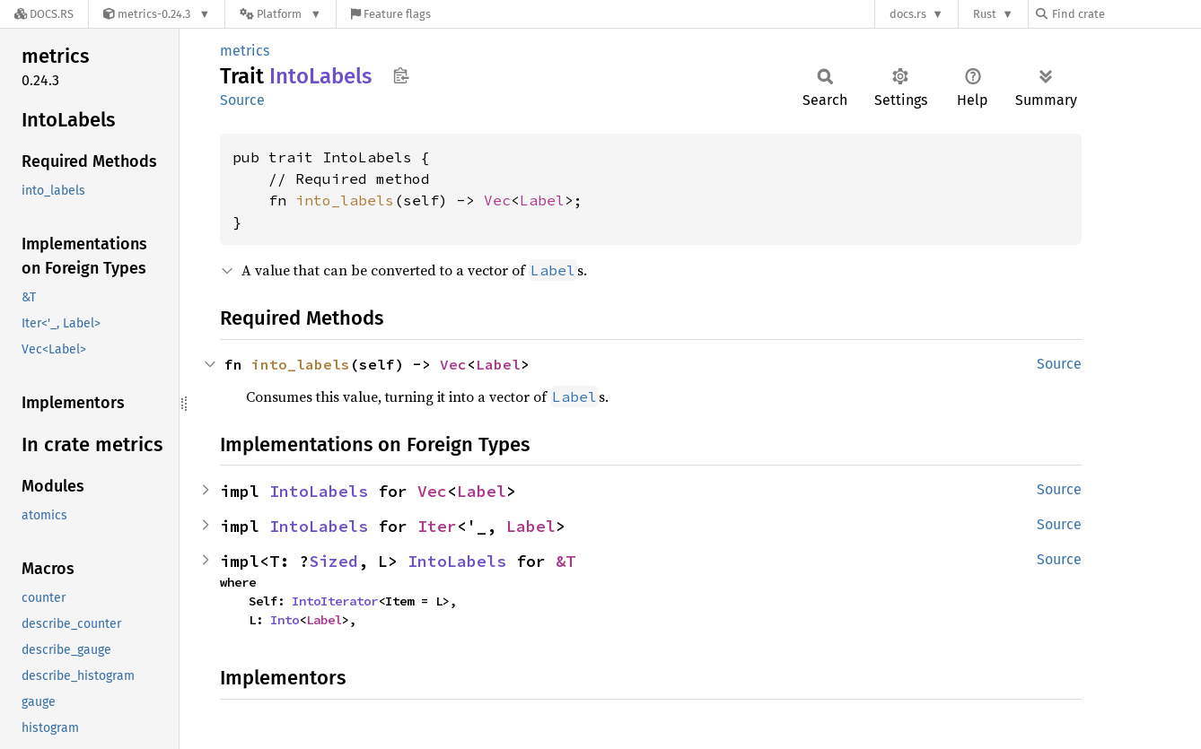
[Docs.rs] (44, 14)
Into (284, 620)
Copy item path (401, 75)
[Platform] (280, 14)
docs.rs (908, 14)
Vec (497, 200)
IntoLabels (318, 491)
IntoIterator (335, 601)
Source (242, 100)
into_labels (344, 200)
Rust (984, 14)
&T (565, 561)
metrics (244, 50)
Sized (333, 561)
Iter (437, 526)
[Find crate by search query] (1125, 14)
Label (542, 200)
